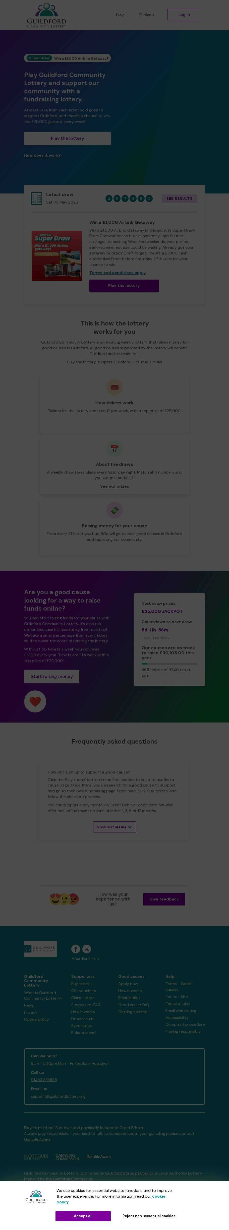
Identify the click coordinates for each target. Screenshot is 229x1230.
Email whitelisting (180, 1010)
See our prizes (114, 486)
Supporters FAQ (86, 1004)
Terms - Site (176, 996)
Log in (184, 14)
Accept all (83, 1216)
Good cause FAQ (133, 1004)
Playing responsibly (183, 1031)
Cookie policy (36, 1019)
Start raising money (52, 676)
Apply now (128, 983)
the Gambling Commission (69, 1179)
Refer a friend (83, 1032)
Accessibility (177, 1017)
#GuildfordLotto (85, 959)
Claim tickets (83, 997)
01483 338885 (44, 1079)
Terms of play (177, 1003)
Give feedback (164, 899)
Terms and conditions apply (117, 272)
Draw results (82, 1018)
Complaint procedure (185, 1024)
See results (179, 198)
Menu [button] (146, 15)
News (29, 1005)
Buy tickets (81, 983)
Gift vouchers (83, 990)
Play (120, 15)
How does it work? (42, 155)
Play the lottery (67, 138)
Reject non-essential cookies (149, 1216)
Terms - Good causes (178, 986)
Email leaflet (129, 997)
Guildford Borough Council (129, 1173)
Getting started (132, 1011)
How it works (83, 1011)
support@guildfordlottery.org (58, 1096)
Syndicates (81, 1025)
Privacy (30, 1012)
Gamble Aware (37, 1139)
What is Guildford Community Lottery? (43, 995)
